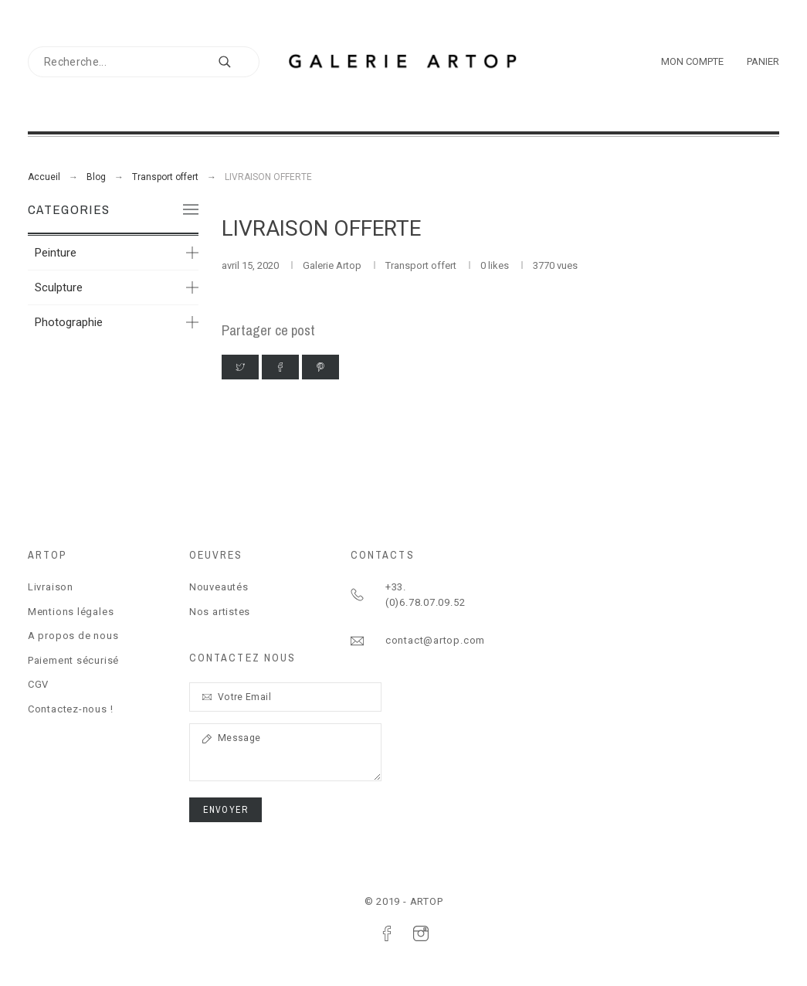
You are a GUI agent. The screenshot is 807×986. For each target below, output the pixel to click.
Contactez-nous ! (70, 709)
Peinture (55, 253)
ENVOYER (225, 810)
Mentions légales (71, 611)
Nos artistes (219, 611)
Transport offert (422, 265)
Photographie (69, 322)
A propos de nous (73, 635)
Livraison (50, 587)
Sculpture (59, 287)
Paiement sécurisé (73, 660)
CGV (38, 684)
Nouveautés (219, 587)
